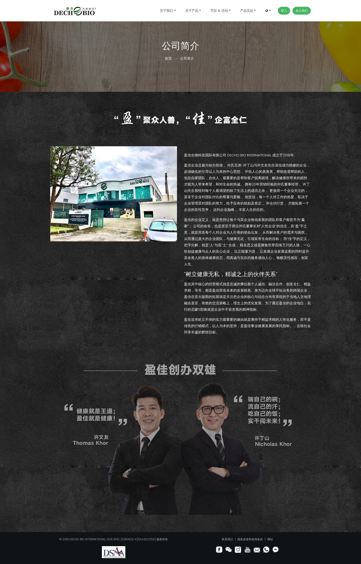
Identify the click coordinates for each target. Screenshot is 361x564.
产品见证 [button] (246, 10)
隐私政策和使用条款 (251, 539)
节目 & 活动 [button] (219, 10)
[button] (268, 10)
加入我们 (302, 10)
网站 (270, 539)
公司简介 (187, 58)
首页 (168, 58)
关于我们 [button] (166, 10)
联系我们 (228, 539)
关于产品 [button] (191, 10)
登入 (284, 10)
